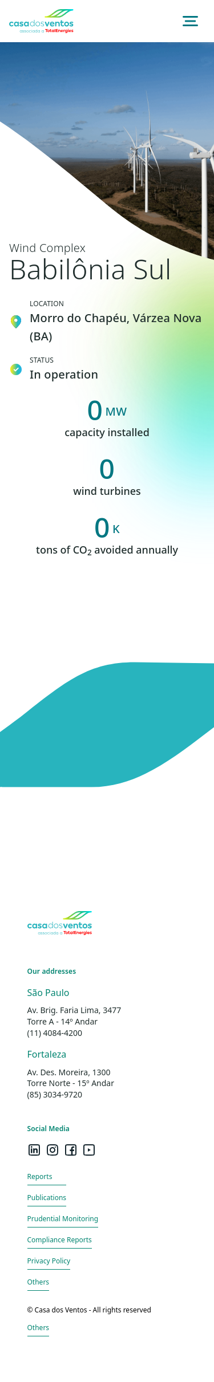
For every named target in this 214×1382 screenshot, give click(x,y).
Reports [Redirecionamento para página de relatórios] (40, 1176)
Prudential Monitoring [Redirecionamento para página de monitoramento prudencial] (63, 1219)
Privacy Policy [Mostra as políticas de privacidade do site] (49, 1261)
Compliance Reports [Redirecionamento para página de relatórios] (59, 1240)
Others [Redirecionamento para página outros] (38, 1282)
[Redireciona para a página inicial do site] (41, 21)
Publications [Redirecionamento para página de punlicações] (47, 1197)
